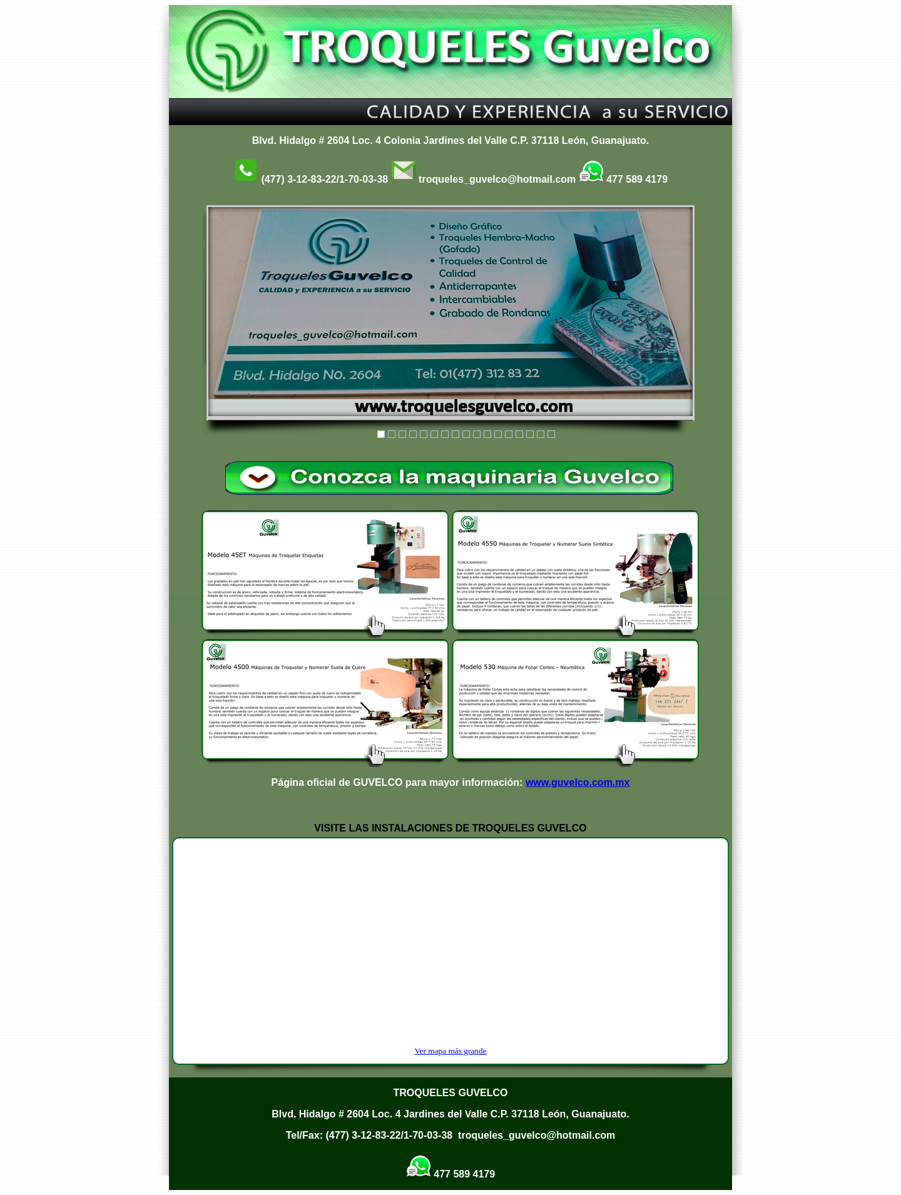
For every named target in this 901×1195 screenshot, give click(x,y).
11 (487, 434)
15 (530, 434)
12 (498, 434)
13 (508, 434)
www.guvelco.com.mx (578, 782)
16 (540, 434)
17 (551, 434)
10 (477, 434)
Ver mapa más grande (450, 1050)
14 (519, 434)
